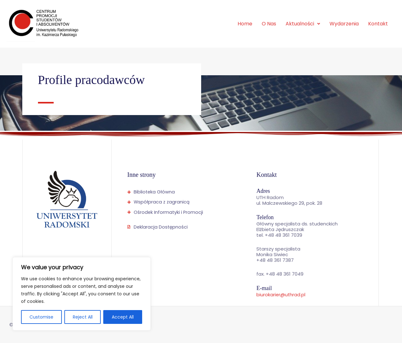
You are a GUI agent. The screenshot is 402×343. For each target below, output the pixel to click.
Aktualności (303, 23)
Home (245, 23)
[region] (82, 293)
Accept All (123, 317)
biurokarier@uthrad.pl (281, 294)
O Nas (269, 23)
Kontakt (378, 23)
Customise (41, 317)
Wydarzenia (344, 23)
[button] (303, 24)
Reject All (83, 317)
